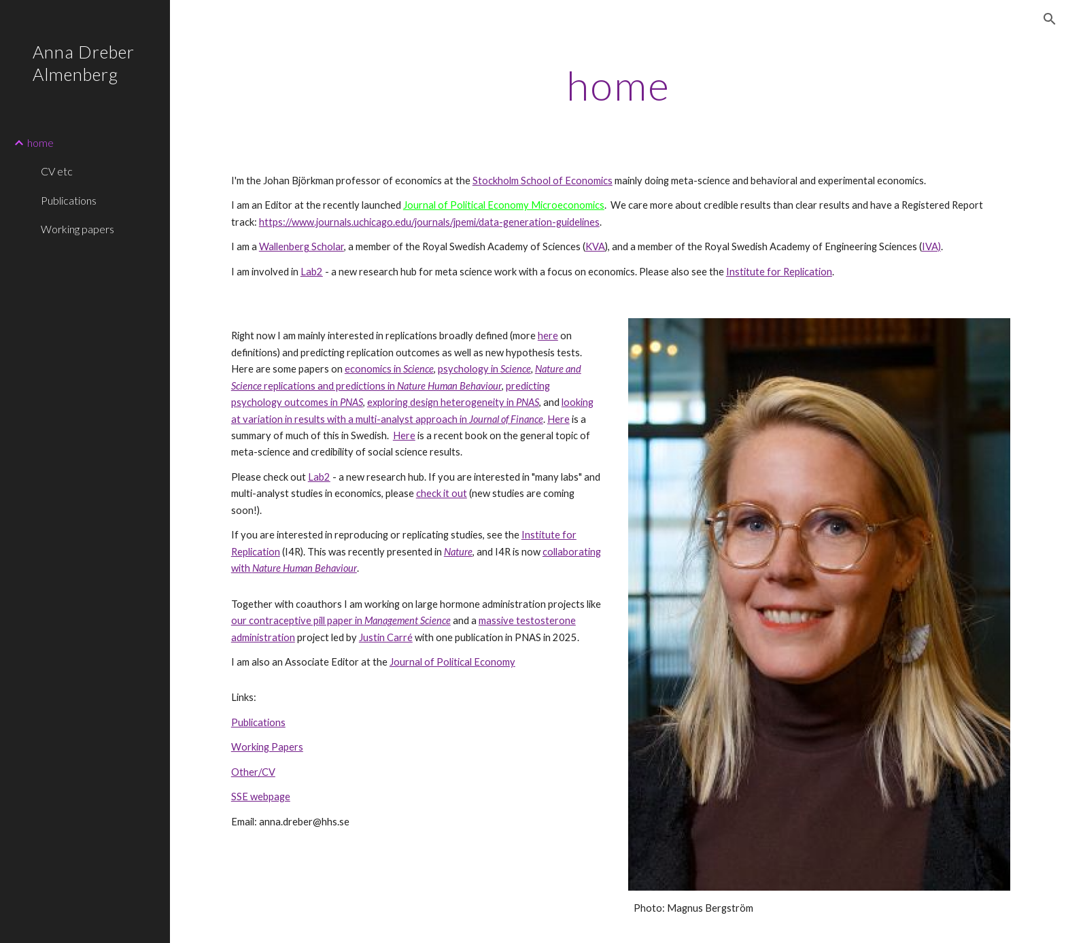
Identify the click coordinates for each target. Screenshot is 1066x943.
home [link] (40, 142)
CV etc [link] (57, 171)
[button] (1049, 19)
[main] (618, 85)
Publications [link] (69, 200)
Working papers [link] (77, 228)
